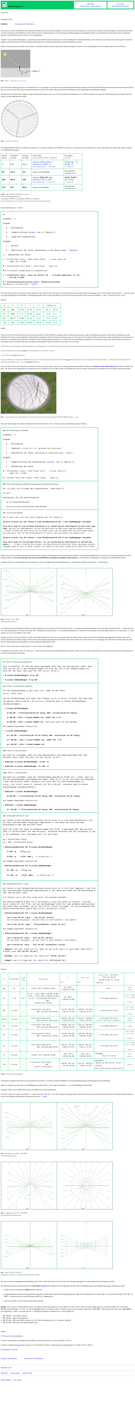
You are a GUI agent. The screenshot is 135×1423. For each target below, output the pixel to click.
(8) (18, 916)
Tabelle (72, 253)
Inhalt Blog (90, 4)
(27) (64, 475)
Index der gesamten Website (120, 6)
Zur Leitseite (17, 1399)
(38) (64, 262)
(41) (41, 699)
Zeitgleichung (8, 1307)
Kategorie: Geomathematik (9, 1377)
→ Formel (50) (51, 167)
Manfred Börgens (6, 1399)
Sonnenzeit (43, 1303)
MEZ (14, 1339)
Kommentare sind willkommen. (24, 24)
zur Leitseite (120, 4)
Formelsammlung (72, 299)
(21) (57, 482)
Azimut (32, 235)
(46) (56, 269)
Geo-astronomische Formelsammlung (31, 203)
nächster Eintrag (95, 6)
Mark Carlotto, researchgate (20, 80)
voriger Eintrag (84, 6)
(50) (5, 676)
